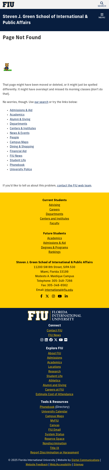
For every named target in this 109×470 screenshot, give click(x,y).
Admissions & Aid (21, 110)
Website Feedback (37, 464)
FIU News (16, 156)
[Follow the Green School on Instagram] (54, 296)
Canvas (54, 425)
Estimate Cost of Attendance (54, 394)
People (14, 137)
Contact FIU (54, 330)
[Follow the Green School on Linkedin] (66, 296)
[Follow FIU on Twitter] (56, 340)
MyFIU (54, 420)
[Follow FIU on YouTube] (61, 340)
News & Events (19, 133)
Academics (17, 114)
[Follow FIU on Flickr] (66, 340)
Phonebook (17, 165)
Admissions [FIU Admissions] (54, 358)
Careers (54, 209)
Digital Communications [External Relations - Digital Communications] (85, 460)
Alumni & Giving (20, 119)
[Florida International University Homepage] (29, 4)
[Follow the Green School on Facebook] (42, 296)
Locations (54, 367)
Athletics (54, 380)
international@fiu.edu (59, 290)
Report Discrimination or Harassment (54, 452)
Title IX (54, 448)
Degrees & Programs (54, 247)
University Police (21, 169)
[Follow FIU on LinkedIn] (47, 340)
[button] (101, 4)
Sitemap (78, 464)
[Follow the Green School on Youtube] (60, 296)
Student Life (18, 160)
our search (41, 102)
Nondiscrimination (55, 443)
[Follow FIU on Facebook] (51, 340)
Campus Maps (19, 142)
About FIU (54, 353)
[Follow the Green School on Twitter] (47, 296)
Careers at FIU (54, 389)
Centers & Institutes (23, 128)
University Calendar (54, 411)
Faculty (54, 223)
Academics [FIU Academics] (54, 362)
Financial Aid (18, 151)
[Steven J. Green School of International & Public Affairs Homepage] (50, 20)
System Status (54, 434)
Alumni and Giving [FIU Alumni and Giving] (54, 385)
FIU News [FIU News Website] (54, 335)
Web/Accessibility (61, 464)
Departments (18, 124)
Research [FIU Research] (54, 371)
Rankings (54, 252)
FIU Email (54, 430)
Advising (54, 205)
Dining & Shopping (22, 146)
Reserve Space (54, 439)
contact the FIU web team (74, 185)
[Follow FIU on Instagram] (42, 340)
